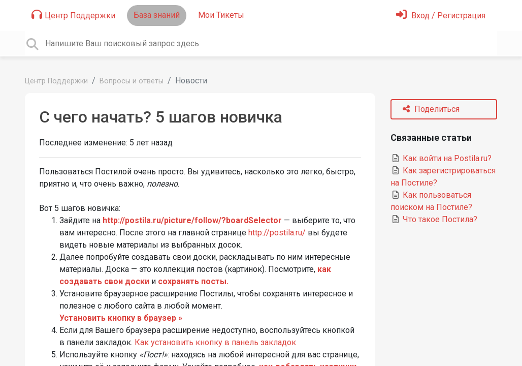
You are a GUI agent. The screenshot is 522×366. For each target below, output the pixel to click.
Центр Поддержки (73, 14)
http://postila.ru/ (277, 232)
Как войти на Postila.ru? (441, 158)
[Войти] (441, 15)
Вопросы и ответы (132, 81)
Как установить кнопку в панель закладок (215, 342)
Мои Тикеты (221, 15)
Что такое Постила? (433, 219)
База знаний (157, 15)
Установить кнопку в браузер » (120, 318)
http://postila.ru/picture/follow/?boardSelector (192, 220)
